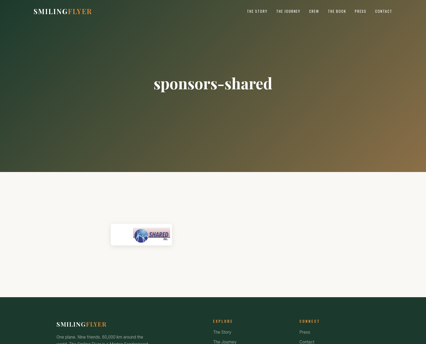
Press (361, 11)
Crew (314, 11)
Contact (383, 11)
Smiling (63, 11)
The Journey (288, 11)
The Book (337, 11)
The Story (257, 11)
